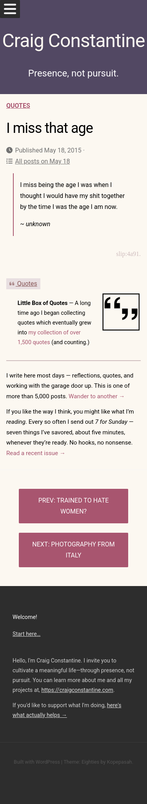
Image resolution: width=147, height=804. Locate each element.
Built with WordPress (37, 762)
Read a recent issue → (35, 453)
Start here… (26, 634)
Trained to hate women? (82, 506)
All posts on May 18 (38, 161)
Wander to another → (97, 396)
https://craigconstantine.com (77, 690)
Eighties (90, 762)
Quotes (18, 105)
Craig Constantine (73, 40)
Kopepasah (119, 762)
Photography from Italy (82, 550)
